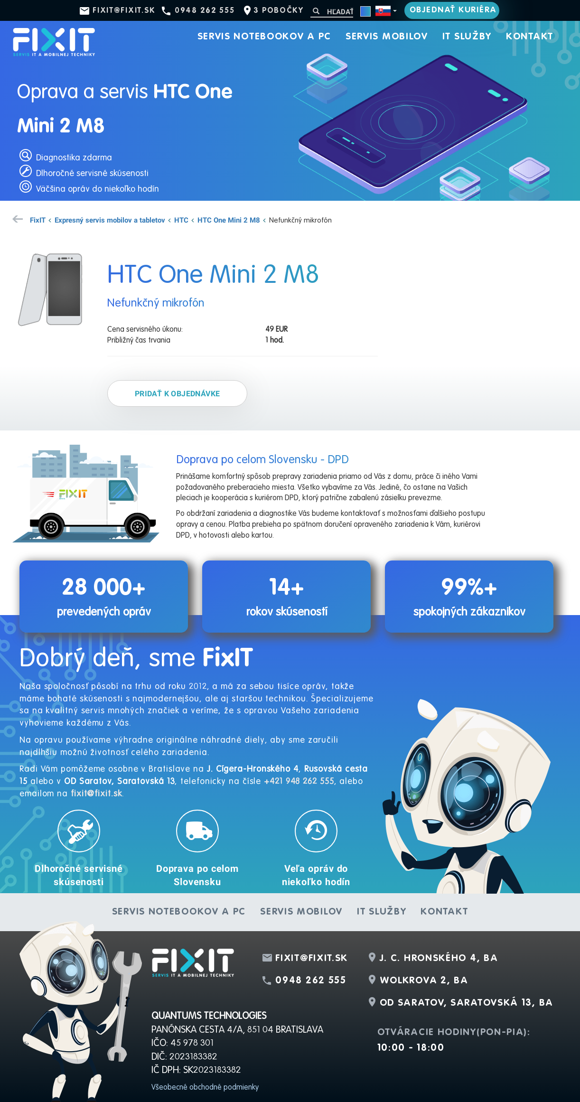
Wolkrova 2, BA (424, 981)
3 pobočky (278, 11)
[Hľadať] (331, 12)
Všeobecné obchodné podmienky (205, 1088)
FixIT (38, 219)
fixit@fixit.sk (124, 11)
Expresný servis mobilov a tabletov (110, 219)
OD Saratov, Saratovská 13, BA (466, 1003)
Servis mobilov (387, 37)
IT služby (467, 37)
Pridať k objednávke (177, 393)
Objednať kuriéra (453, 10)
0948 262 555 (204, 11)
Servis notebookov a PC (264, 37)
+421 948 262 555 (299, 781)
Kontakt (529, 37)
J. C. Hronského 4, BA (439, 958)
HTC (181, 219)
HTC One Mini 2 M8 (228, 219)
